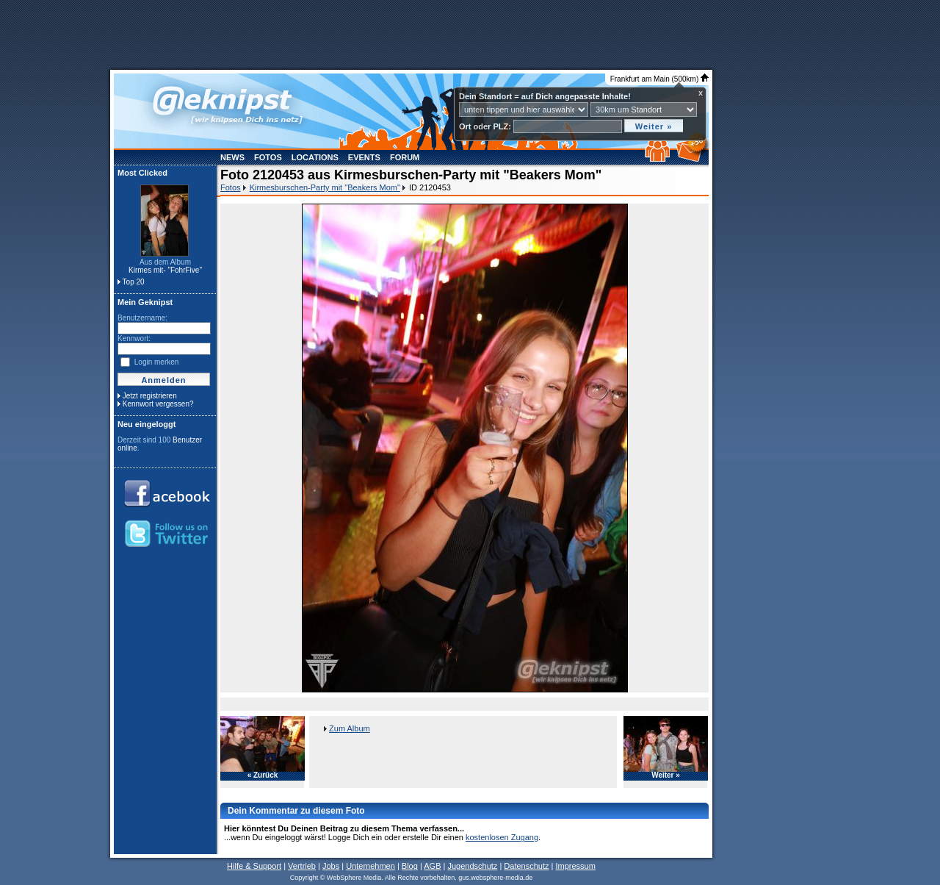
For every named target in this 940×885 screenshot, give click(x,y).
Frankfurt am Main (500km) (659, 79)
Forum (404, 157)
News (232, 157)
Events (364, 157)
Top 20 (134, 282)
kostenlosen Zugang (502, 837)
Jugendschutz (472, 865)
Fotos (268, 157)
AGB (432, 865)
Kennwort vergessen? (158, 404)
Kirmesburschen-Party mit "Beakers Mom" (325, 187)
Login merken (156, 362)
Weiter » (665, 775)
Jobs (330, 865)
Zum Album (349, 728)
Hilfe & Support (254, 865)
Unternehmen (370, 865)
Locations (315, 157)
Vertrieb (302, 865)
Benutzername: (142, 318)
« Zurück (262, 775)
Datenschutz (526, 865)
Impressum (575, 865)
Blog (410, 865)
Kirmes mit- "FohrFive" (165, 270)
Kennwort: (134, 338)
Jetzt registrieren (150, 396)
